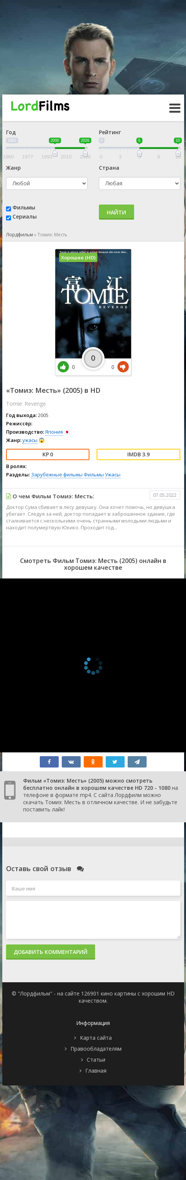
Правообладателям (96, 1048)
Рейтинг (110, 132)
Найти (116, 212)
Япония (54, 431)
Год (11, 132)
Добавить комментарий (51, 951)
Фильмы (24, 207)
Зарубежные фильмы (57, 474)
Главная (95, 1070)
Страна (109, 167)
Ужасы (112, 474)
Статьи (96, 1059)
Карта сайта (96, 1037)
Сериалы (25, 216)
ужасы (30, 440)
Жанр (13, 167)
